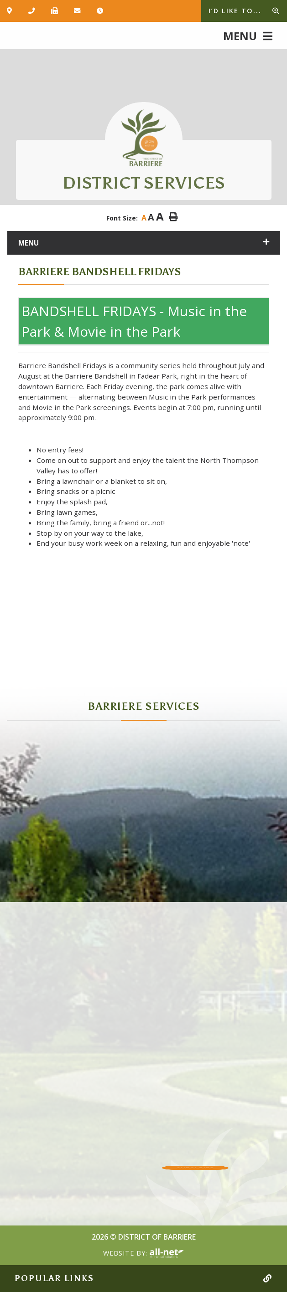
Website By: (143, 1253)
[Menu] (248, 35)
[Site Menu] (143, 243)
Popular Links (54, 1278)
